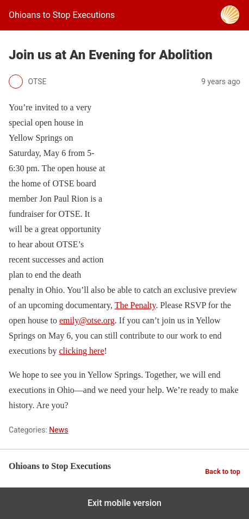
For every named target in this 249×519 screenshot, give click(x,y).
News (58, 430)
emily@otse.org (87, 320)
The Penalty (135, 305)
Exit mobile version (124, 503)
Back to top (222, 471)
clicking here (81, 350)
